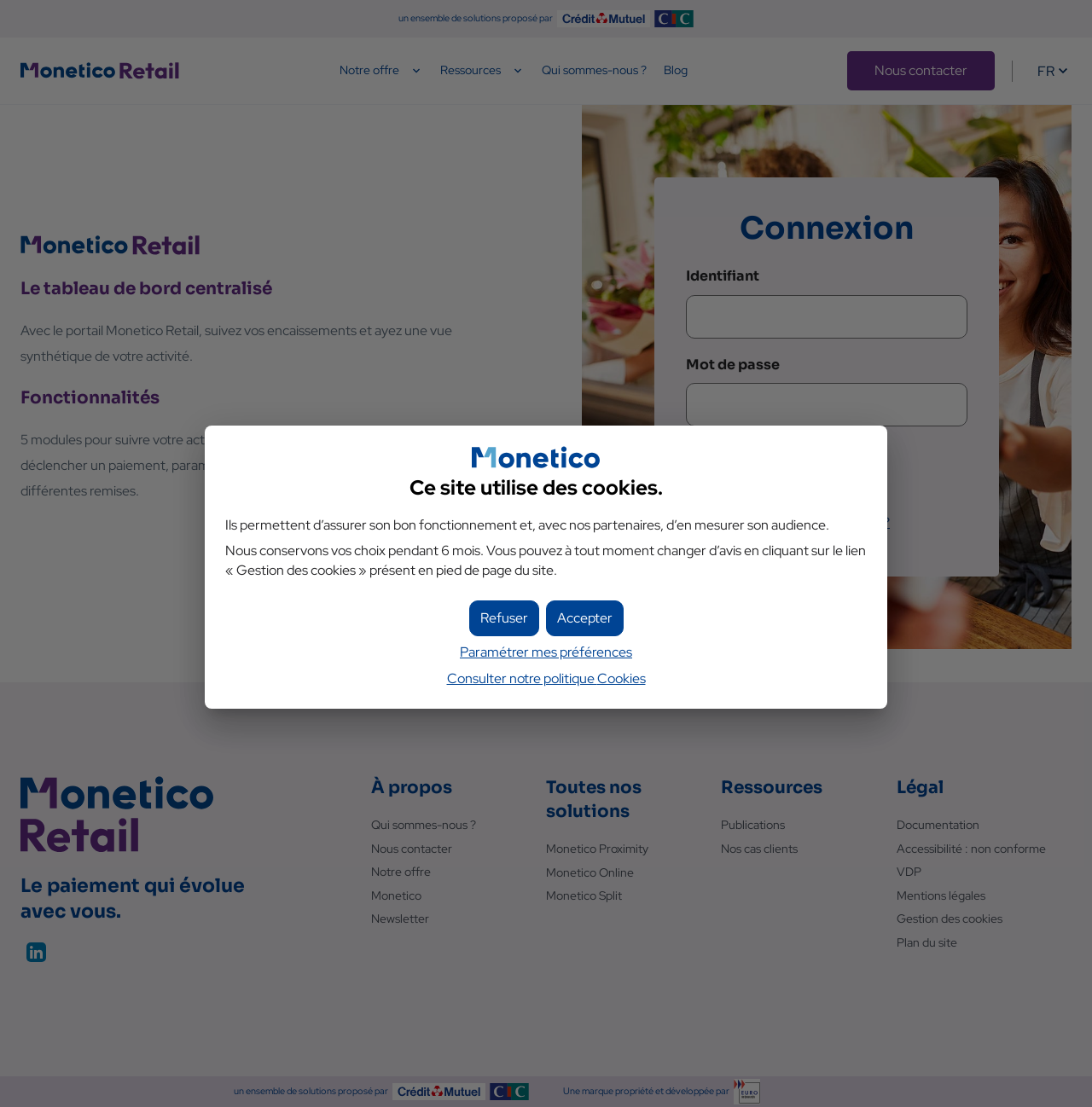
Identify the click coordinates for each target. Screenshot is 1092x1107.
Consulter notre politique (546, 678)
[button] (585, 618)
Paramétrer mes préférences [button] (546, 652)
